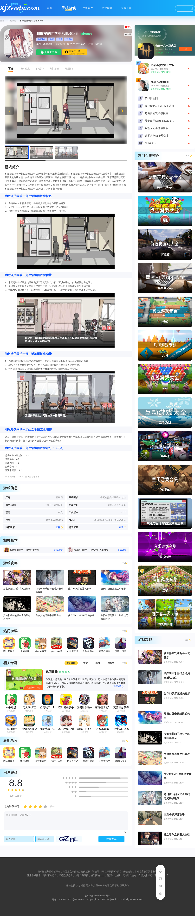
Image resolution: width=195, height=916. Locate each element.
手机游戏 (68, 8)
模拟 (60, 39)
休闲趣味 (42, 39)
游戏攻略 (107, 8)
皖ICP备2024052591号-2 (97, 895)
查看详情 (118, 686)
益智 (52, 39)
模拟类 (69, 39)
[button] (122, 111)
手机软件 (88, 8)
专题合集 (126, 8)
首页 (49, 8)
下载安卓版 (48, 52)
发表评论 (111, 839)
